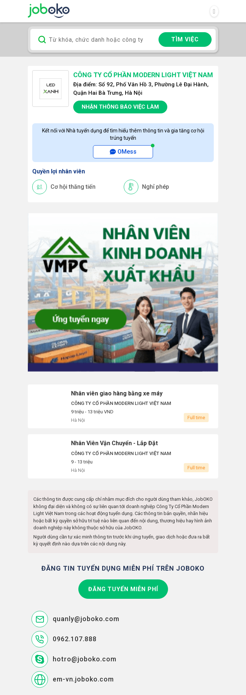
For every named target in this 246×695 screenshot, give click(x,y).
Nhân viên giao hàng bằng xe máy (123, 406)
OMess (123, 151)
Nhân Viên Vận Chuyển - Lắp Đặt (123, 456)
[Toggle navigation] (214, 11)
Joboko (49, 10)
